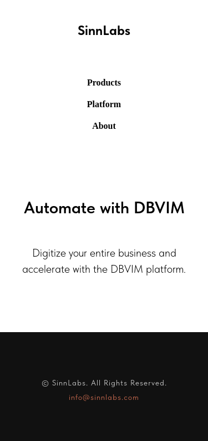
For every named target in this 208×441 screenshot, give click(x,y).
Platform (104, 104)
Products (104, 82)
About (104, 126)
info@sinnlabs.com (104, 397)
